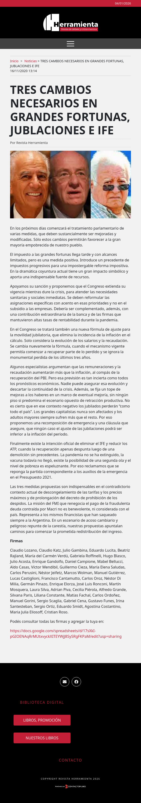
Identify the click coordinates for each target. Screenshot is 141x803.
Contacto (70, 760)
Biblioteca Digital (42, 702)
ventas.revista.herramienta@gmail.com (64, 681)
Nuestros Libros (42, 738)
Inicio (14, 61)
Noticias (30, 61)
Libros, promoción (42, 720)
